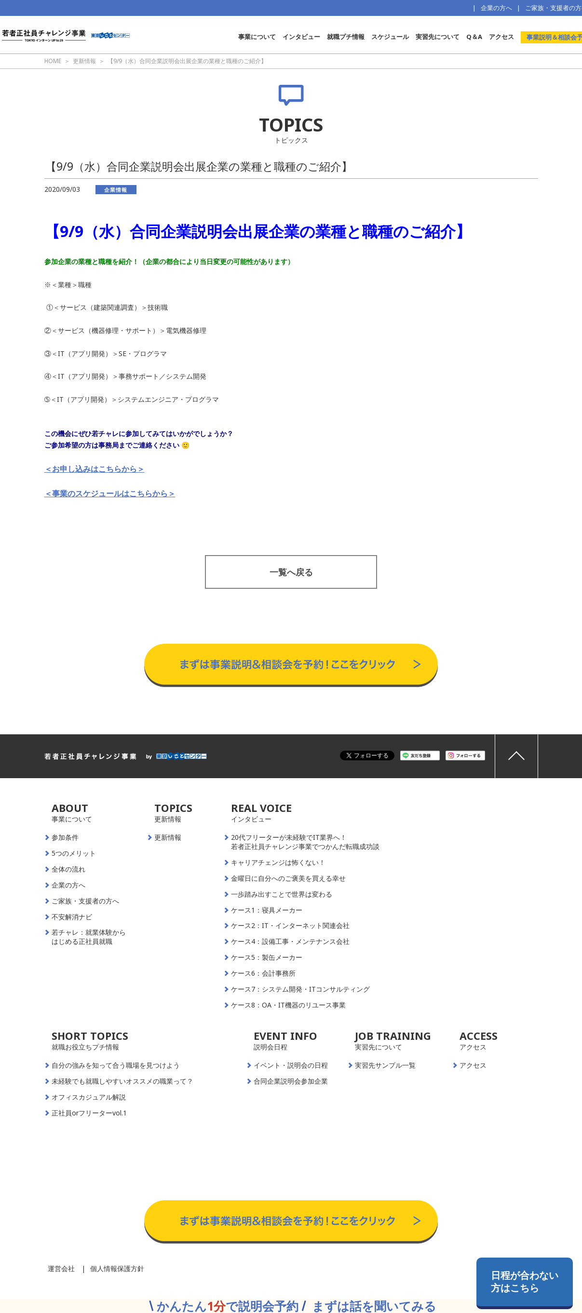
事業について (257, 36)
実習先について (438, 36)
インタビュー (301, 36)
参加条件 (65, 837)
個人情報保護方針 (117, 1268)
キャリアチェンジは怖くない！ (278, 862)
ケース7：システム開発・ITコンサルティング (300, 989)
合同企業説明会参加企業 (291, 1081)
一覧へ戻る (291, 572)
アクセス (501, 36)
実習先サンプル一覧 (385, 1065)
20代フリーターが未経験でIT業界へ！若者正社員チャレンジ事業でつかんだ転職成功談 (305, 842)
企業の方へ (496, 7)
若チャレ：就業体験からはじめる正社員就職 (89, 937)
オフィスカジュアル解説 (89, 1097)
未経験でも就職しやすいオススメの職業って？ (122, 1081)
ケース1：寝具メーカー (266, 910)
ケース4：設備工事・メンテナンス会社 (290, 941)
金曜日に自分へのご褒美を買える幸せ (288, 878)
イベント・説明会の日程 (291, 1065)
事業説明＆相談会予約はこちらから (291, 634)
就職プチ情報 (346, 36)
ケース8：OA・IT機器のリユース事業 (288, 1005)
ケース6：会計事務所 (263, 973)
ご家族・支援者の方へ (85, 901)
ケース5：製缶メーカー (266, 957)
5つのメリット (74, 853)
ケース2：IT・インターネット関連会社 (290, 925)
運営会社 (61, 1268)
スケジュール (390, 36)
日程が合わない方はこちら (524, 1281)
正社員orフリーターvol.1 (89, 1113)
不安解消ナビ (72, 917)
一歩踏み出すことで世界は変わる (281, 894)
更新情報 (167, 837)
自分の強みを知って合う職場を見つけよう (116, 1065)
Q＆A (474, 36)
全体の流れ (68, 869)
